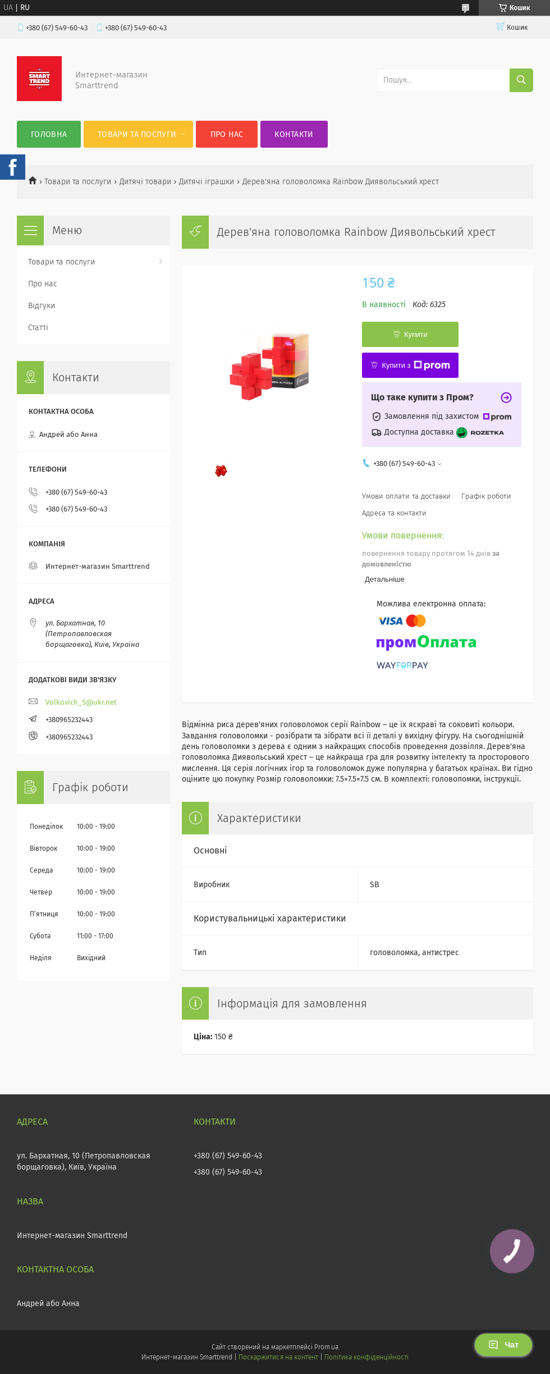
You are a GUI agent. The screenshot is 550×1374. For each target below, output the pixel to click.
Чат (503, 1345)
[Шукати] (521, 80)
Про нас (227, 134)
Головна (49, 134)
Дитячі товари (145, 181)
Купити (416, 334)
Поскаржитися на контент (278, 1357)
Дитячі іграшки (206, 181)
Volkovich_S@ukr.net (81, 702)
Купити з (416, 365)
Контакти (293, 134)
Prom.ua (326, 1347)
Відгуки (41, 306)
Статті (38, 327)
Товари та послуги (137, 134)
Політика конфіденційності (366, 1357)
